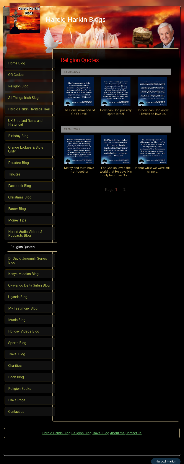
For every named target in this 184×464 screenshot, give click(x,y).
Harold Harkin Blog (56, 433)
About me (117, 433)
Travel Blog (100, 433)
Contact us (133, 433)
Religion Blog (81, 433)
